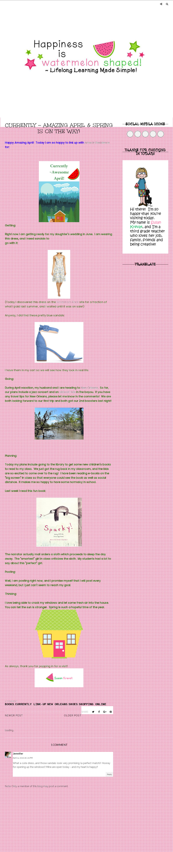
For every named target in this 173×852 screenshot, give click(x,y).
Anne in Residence (97, 143)
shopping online (92, 704)
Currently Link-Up (30, 704)
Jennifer (18, 753)
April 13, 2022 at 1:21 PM (23, 758)
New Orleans (89, 388)
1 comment (11, 701)
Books (9, 704)
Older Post (72, 715)
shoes (73, 704)
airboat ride (67, 392)
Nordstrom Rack (67, 302)
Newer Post (14, 715)
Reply (109, 774)
